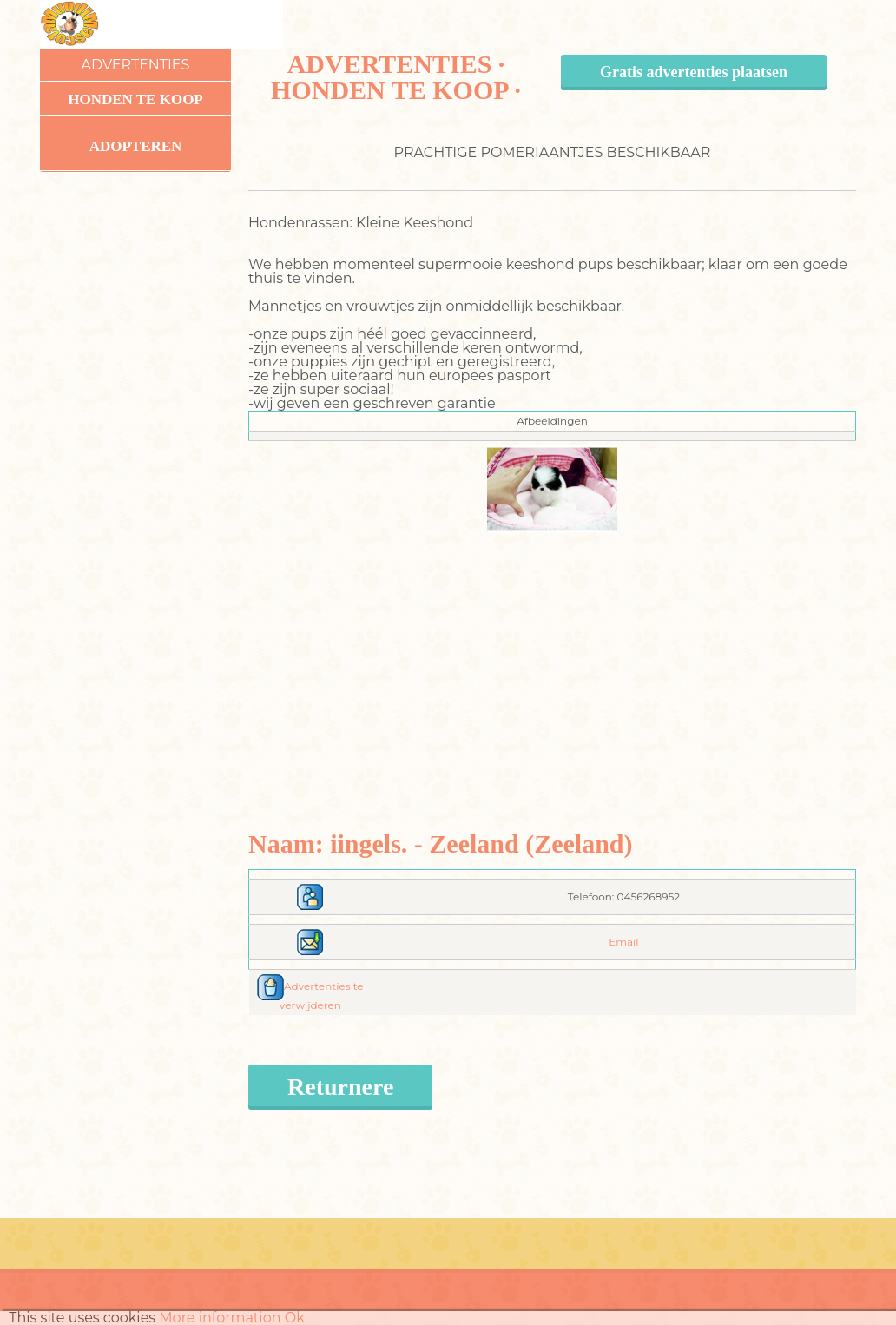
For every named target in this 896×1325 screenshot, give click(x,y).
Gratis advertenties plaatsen (693, 72)
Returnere (340, 1086)
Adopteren (135, 146)
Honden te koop (135, 99)
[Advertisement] (553, 653)
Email (623, 941)
